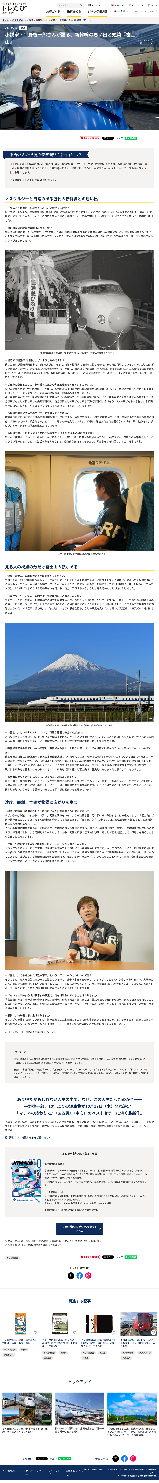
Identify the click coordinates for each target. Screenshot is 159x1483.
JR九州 (127, 1358)
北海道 (48, 1358)
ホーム (5, 20)
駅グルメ (9, 1354)
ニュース (134, 11)
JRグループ (145, 1353)
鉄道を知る (74, 11)
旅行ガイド (53, 11)
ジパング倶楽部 (97, 11)
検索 (80, 5)
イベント (148, 11)
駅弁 (24, 1348)
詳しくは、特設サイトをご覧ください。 (31, 1137)
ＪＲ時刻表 (144, 40)
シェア (119, 138)
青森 (86, 1358)
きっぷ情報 (119, 11)
